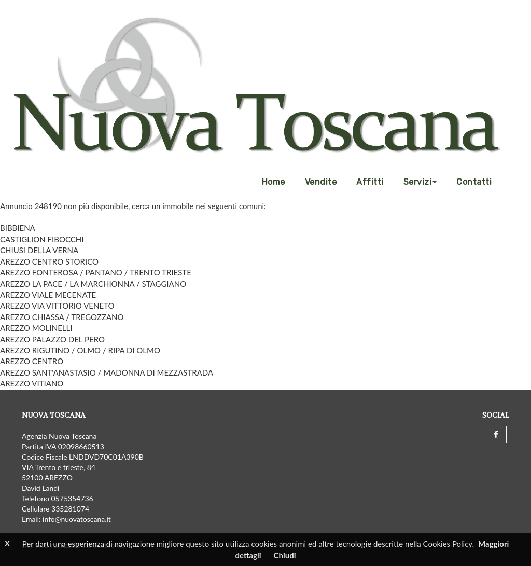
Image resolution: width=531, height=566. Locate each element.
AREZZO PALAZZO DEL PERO (52, 339)
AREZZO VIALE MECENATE (48, 294)
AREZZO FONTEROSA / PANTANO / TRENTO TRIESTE (95, 272)
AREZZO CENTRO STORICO (49, 261)
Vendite (321, 182)
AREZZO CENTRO (31, 361)
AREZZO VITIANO (31, 383)
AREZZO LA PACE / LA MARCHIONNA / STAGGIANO (93, 283)
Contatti (474, 182)
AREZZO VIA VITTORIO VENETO (57, 305)
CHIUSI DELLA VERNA (39, 250)
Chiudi (285, 555)
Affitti (370, 182)
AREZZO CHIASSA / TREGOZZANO (62, 317)
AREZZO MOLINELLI (36, 328)
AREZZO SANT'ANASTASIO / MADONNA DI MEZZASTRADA (106, 372)
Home (273, 182)
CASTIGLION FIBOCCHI (41, 239)
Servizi (420, 182)
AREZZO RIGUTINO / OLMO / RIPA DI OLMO (80, 350)
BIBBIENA (17, 227)
